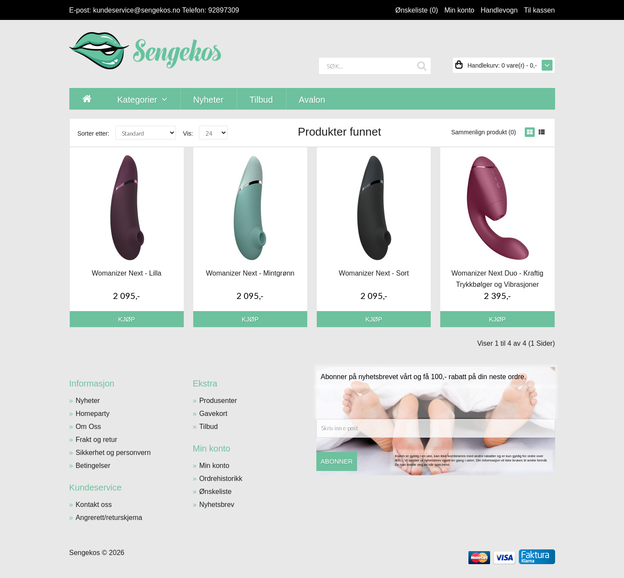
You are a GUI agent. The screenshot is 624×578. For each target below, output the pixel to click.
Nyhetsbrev (216, 504)
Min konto (459, 10)
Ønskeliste (215, 491)
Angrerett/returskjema (108, 517)
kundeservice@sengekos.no (136, 10)
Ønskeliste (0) (416, 10)
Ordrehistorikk (221, 478)
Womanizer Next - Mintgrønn (250, 273)
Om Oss (88, 426)
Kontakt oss (93, 504)
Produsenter (218, 400)
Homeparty (92, 413)
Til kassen (539, 10)
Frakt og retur (96, 439)
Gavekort (213, 413)
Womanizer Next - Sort (374, 273)
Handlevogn (499, 10)
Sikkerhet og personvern (112, 452)
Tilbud (208, 426)
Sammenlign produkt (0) (483, 132)
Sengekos (84, 552)
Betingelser (92, 465)
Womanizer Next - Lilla (127, 273)
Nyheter (87, 400)
